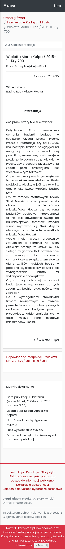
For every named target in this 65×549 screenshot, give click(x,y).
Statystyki (47, 472)
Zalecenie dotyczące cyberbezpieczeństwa (32, 489)
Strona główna (14, 18)
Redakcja (32, 472)
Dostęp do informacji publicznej (32, 481)
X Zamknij (41, 545)
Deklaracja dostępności (32, 485)
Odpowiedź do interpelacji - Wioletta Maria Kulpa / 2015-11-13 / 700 (31, 359)
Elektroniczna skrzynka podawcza (32, 476)
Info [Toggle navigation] (57, 6)
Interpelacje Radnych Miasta (28, 22)
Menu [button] (9, 6)
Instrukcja (17, 472)
